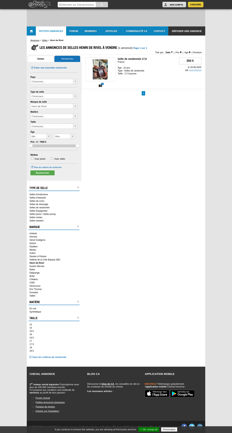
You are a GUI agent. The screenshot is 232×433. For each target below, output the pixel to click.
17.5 (32, 344)
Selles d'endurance (39, 194)
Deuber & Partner (38, 256)
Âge (32, 132)
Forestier (34, 292)
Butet (32, 276)
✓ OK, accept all (149, 429)
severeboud (195, 70)
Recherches (67, 59)
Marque (54, 227)
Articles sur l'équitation (47, 411)
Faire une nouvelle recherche (50, 67)
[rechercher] (76, 4)
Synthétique (35, 312)
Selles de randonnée (40, 207)
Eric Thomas (36, 289)
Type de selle (37, 92)
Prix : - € (38, 142)
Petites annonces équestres (50, 402)
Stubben (34, 246)
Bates (32, 269)
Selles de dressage (39, 204)
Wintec (33, 250)
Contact (159, 31)
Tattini (32, 295)
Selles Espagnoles (39, 211)
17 (31, 341)
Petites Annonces (51, 31)
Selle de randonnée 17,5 (132, 58)
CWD (32, 282)
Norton (33, 243)
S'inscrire (195, 4)
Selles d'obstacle (38, 197)
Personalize (169, 429)
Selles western (37, 220)
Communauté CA (136, 31)
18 (31, 347)
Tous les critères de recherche (49, 357)
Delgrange (35, 273)
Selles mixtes (36, 217)
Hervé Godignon (37, 240)
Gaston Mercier (37, 266)
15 (31, 328)
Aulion (33, 253)
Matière (34, 112)
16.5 (32, 337)
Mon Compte (176, 5)
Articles (111, 31)
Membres (90, 31)
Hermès (33, 236)
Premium (197, 52)
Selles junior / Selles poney (43, 214)
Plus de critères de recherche (48, 167)
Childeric (34, 279)
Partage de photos (45, 406)
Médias (34, 155)
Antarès (33, 233)
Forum (73, 31)
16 (31, 334)
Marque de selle (38, 102)
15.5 (32, 331)
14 (31, 324)
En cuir (33, 308)
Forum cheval (43, 398)
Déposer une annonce (187, 31)
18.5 (32, 351)
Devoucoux (35, 286)
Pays (33, 77)
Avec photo (40, 159)
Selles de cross (37, 201)
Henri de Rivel (37, 263)
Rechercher (42, 172)
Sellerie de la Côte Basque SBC (45, 259)
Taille (33, 122)
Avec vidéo (59, 159)
